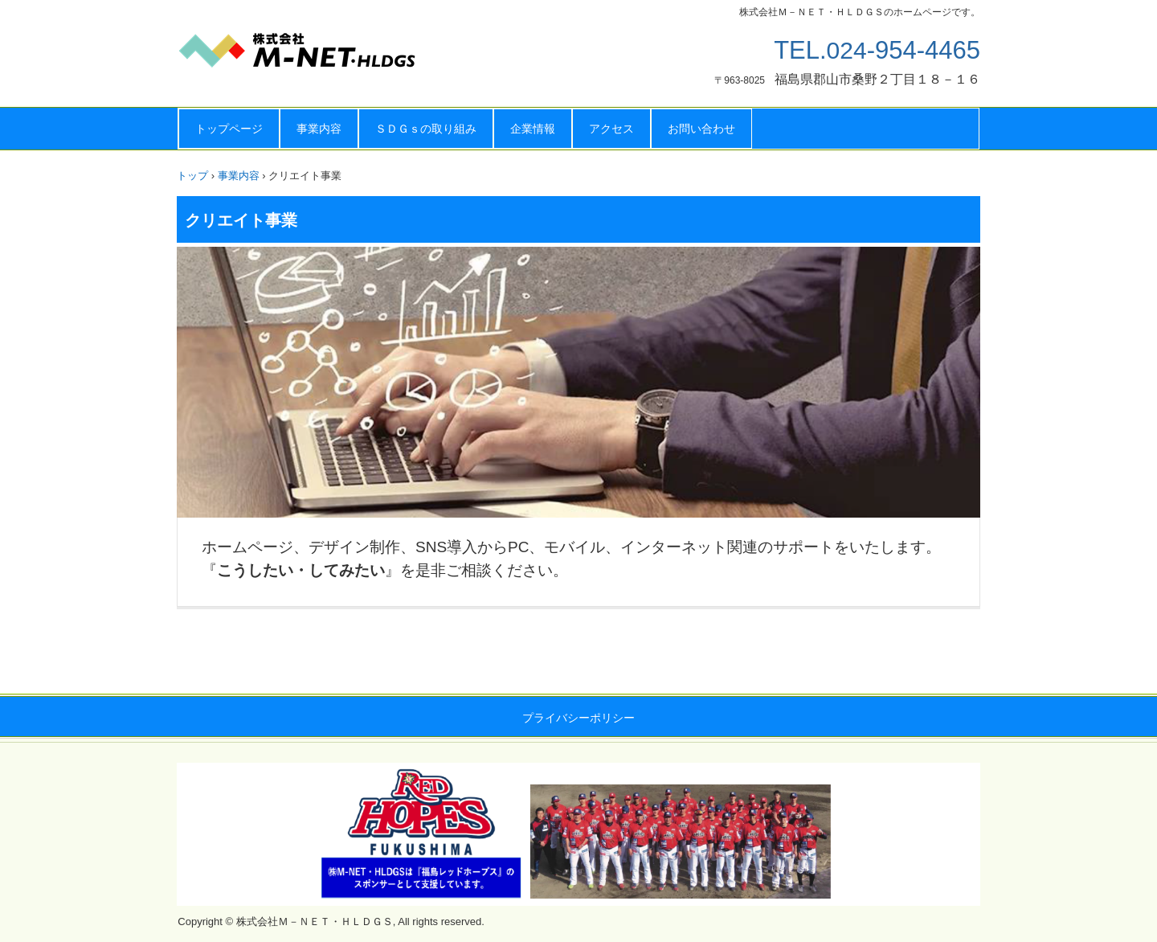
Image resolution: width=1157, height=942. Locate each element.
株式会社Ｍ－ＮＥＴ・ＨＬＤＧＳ (337, 56)
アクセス (611, 128)
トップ (192, 176)
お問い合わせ (701, 128)
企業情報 (532, 128)
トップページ (229, 128)
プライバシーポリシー (578, 717)
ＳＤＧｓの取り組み (425, 128)
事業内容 (318, 128)
